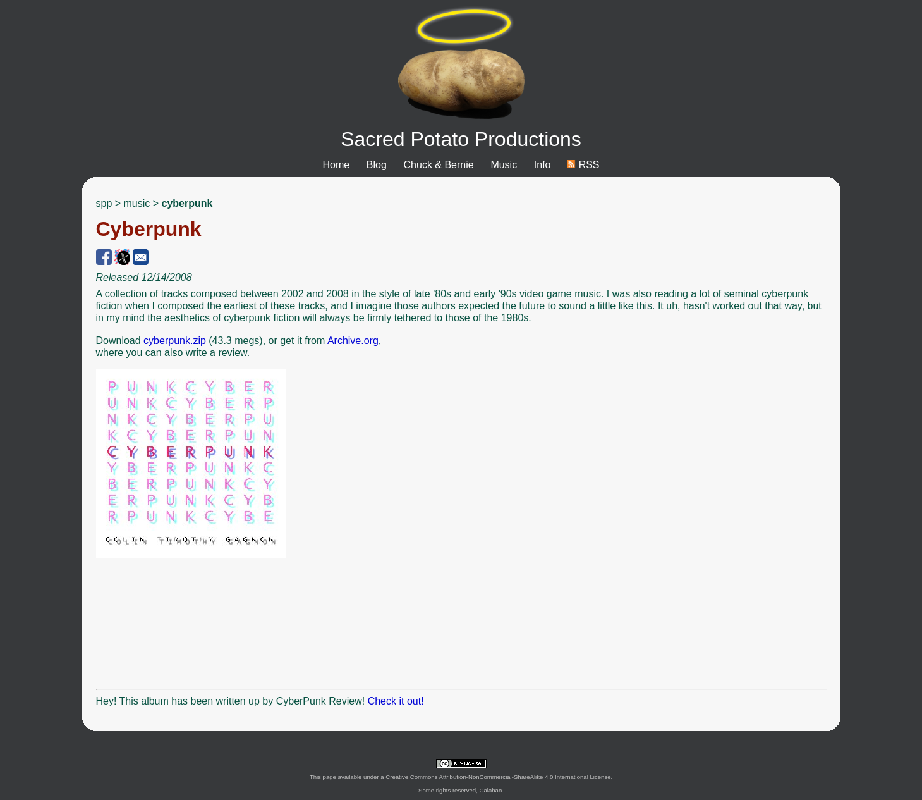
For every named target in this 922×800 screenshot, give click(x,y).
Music (503, 164)
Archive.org (353, 340)
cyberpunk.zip (174, 340)
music (137, 203)
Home (335, 164)
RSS (583, 164)
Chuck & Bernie (439, 164)
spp (104, 203)
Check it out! (396, 701)
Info (542, 164)
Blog (377, 164)
